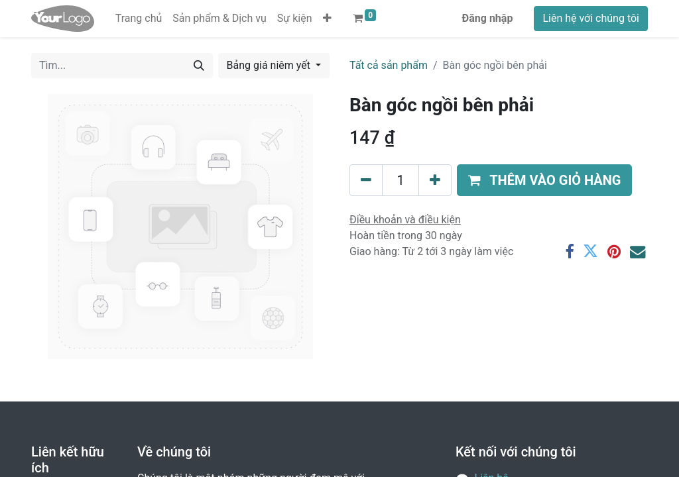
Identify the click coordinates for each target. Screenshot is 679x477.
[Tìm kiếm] (199, 65)
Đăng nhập (487, 18)
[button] (327, 18)
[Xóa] (366, 180)
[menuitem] (139, 18)
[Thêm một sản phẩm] (435, 180)
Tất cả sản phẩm (388, 65)
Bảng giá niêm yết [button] (270, 65)
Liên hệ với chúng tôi (590, 18)
